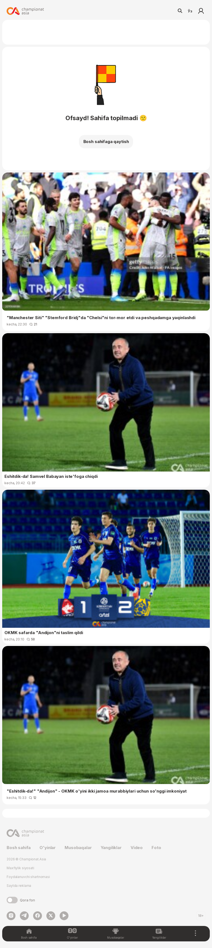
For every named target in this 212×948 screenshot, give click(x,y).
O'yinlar (47, 847)
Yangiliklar (111, 847)
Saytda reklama (19, 886)
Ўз (190, 11)
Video (137, 847)
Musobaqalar (78, 847)
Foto (156, 847)
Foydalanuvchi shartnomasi (28, 877)
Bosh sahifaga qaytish (106, 141)
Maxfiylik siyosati (20, 868)
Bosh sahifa (19, 847)
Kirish (201, 11)
